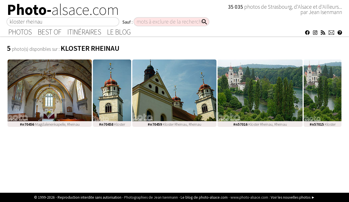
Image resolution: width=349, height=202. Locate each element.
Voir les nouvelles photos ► (293, 197)
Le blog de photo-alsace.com (204, 197)
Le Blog (119, 31)
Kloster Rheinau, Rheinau (174, 124)
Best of (50, 31)
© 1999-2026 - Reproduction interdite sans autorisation (77, 197)
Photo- (63, 9)
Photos (20, 31)
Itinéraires (84, 31)
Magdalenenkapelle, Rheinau (50, 124)
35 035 (236, 6)
